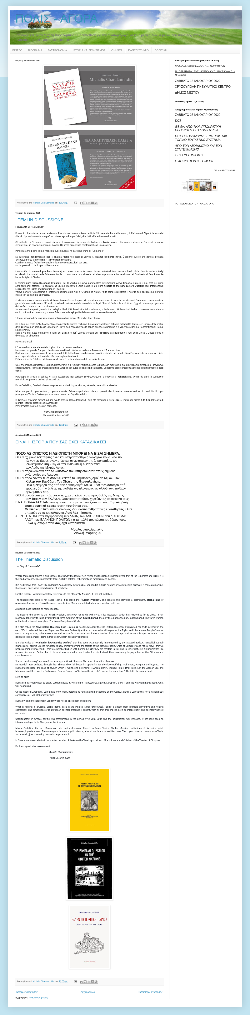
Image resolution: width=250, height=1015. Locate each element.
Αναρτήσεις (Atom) (38, 997)
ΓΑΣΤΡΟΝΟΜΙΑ (57, 50)
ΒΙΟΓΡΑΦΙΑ (35, 50)
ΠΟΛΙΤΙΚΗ (160, 50)
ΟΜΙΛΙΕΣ (116, 50)
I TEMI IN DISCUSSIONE (39, 219)
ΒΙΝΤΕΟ (17, 50)
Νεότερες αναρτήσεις (27, 992)
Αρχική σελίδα (88, 992)
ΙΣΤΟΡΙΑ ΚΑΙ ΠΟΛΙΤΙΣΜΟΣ (89, 50)
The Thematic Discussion (39, 559)
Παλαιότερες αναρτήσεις (150, 992)
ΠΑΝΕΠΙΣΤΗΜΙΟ (138, 50)
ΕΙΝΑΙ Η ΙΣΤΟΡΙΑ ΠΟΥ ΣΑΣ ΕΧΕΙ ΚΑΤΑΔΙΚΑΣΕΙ (60, 442)
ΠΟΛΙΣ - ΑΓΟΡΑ (56, 18)
